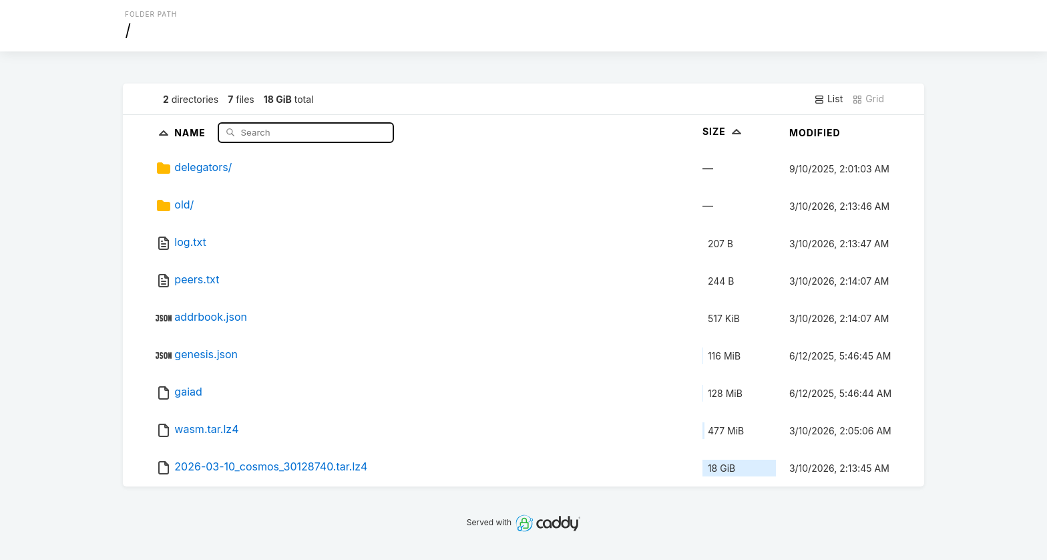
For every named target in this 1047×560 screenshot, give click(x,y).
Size (723, 131)
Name (191, 132)
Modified (815, 132)
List (828, 99)
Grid (868, 99)
